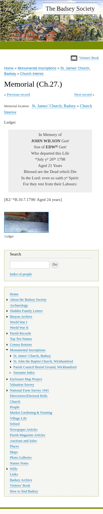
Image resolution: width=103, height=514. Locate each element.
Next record (82, 94)
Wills (13, 469)
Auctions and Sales (23, 441)
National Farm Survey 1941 (29, 390)
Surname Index (24, 372)
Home (9, 68)
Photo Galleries (21, 457)
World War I (18, 322)
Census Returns (21, 345)
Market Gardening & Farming (31, 412)
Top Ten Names (21, 339)
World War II (19, 328)
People (15, 407)
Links (14, 474)
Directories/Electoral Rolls (29, 396)
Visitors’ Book (20, 485)
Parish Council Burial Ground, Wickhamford (45, 367)
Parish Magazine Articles (27, 435)
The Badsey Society (70, 8)
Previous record (18, 94)
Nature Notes (19, 463)
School (15, 424)
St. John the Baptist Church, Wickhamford (43, 361)
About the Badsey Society (28, 300)
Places (14, 446)
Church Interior (32, 74)
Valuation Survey (22, 385)
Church (15, 402)
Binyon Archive (21, 317)
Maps (14, 452)
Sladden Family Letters (26, 311)
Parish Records (20, 333)
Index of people (21, 274)
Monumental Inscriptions (37, 68)
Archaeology (19, 305)
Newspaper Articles (23, 429)
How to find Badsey (24, 491)
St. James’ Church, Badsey (54, 106)
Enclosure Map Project (26, 379)
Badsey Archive (21, 480)
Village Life (18, 418)
